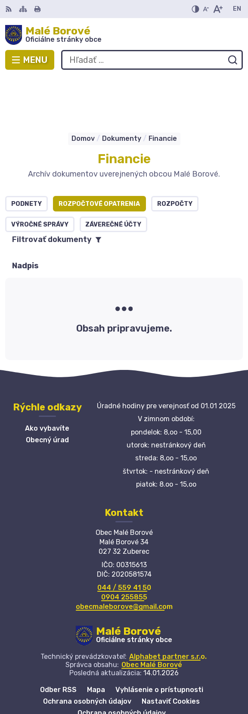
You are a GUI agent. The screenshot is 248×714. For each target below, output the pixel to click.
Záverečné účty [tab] (113, 175)
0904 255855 (124, 548)
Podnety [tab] (26, 154)
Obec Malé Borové (151, 616)
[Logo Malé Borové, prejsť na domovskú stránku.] (124, 35)
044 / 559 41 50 (124, 538)
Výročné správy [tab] (39, 175)
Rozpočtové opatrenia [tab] (99, 154)
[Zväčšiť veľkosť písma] (217, 9)
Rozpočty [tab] (174, 154)
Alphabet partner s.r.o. (168, 607)
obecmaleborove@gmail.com (124, 558)
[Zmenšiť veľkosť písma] (206, 9)
